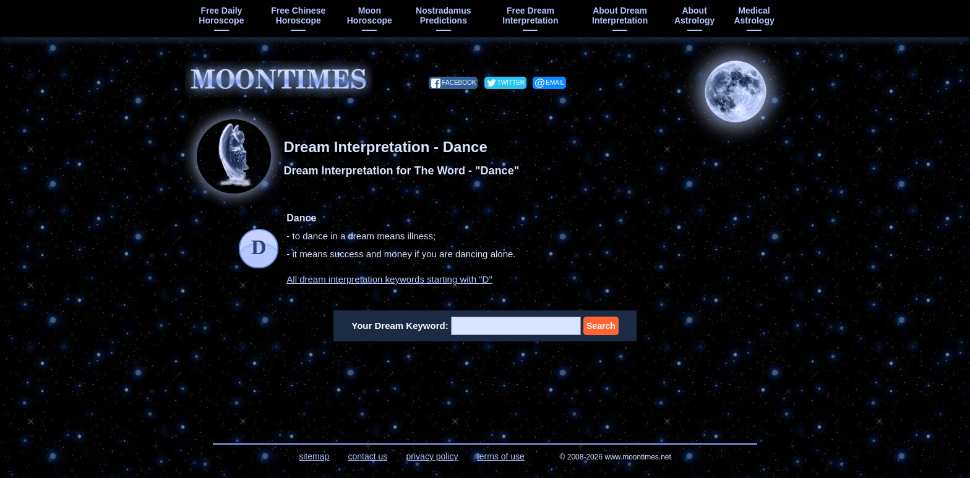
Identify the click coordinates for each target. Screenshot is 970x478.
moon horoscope (369, 15)
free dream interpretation (530, 15)
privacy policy (432, 456)
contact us (367, 456)
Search (601, 326)
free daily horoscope (221, 15)
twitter (511, 82)
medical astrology (754, 15)
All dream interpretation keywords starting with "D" (389, 279)
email (555, 82)
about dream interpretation (620, 15)
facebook (459, 82)
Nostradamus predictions (443, 15)
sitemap (314, 456)
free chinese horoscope (298, 15)
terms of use (501, 456)
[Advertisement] (485, 384)
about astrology (694, 15)
